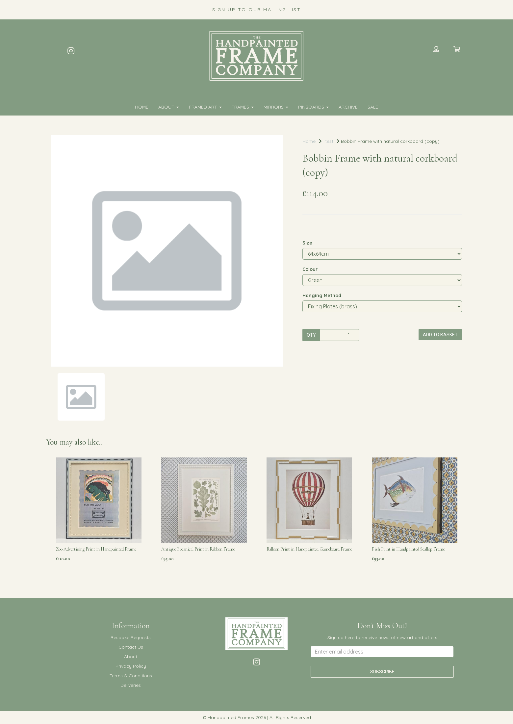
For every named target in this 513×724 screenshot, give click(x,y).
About (168, 107)
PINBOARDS (313, 107)
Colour (310, 269)
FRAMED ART (205, 107)
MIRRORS (276, 107)
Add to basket (440, 334)
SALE (373, 107)
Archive (348, 107)
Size (307, 243)
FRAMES (243, 107)
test (329, 141)
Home (141, 107)
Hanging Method (321, 295)
